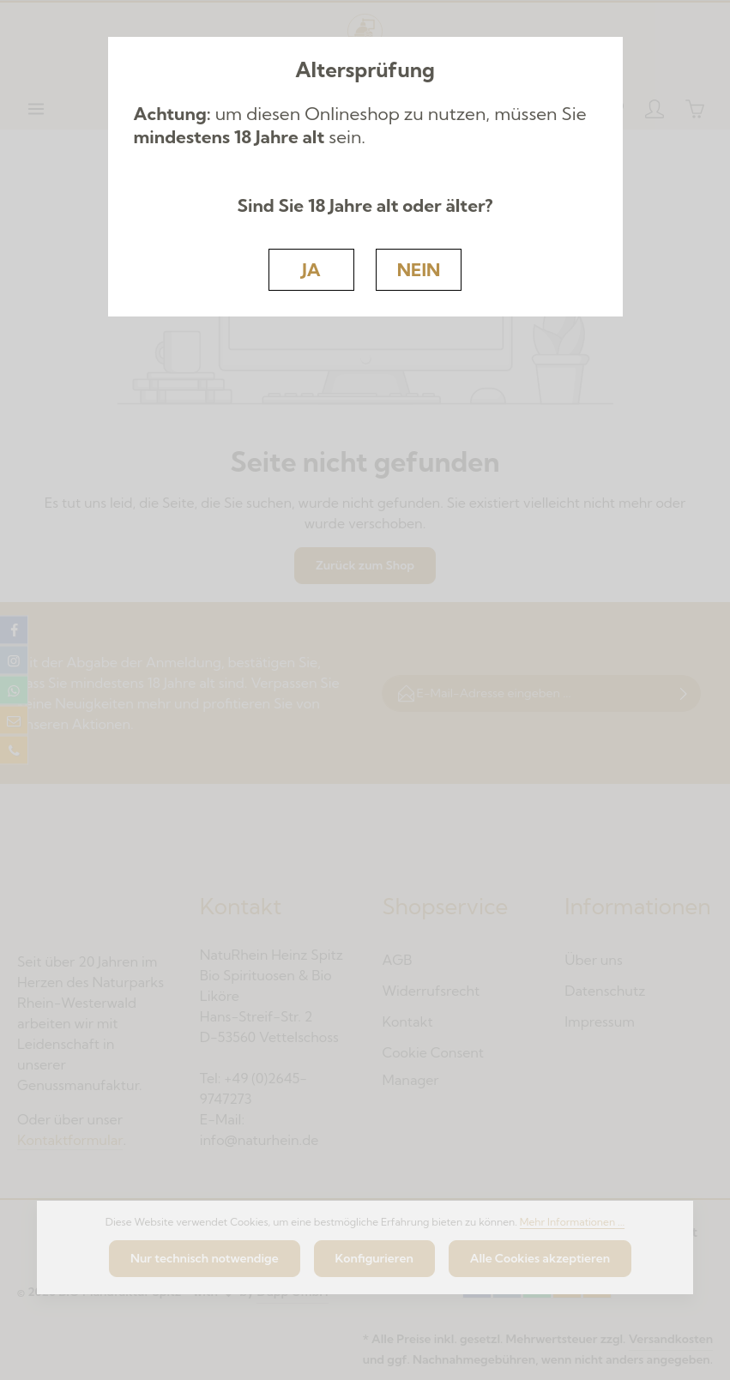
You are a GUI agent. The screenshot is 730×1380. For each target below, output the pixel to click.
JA (311, 269)
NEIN (419, 269)
